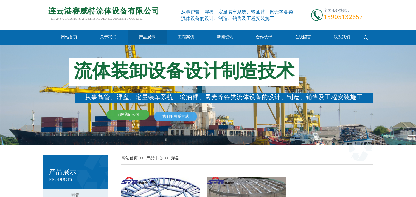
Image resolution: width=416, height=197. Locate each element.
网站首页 (69, 37)
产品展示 (147, 37)
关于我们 (108, 37)
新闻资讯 (225, 37)
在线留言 (303, 37)
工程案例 (186, 37)
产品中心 (154, 158)
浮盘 (175, 158)
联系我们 (342, 37)
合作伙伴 (264, 37)
